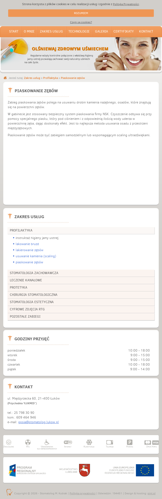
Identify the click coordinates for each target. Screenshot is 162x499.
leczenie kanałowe (26, 280)
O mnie (29, 31)
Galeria (101, 31)
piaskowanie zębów (29, 262)
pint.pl (151, 493)
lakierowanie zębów (29, 250)
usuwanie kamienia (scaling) (36, 256)
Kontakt (146, 31)
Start (13, 31)
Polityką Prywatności (126, 4)
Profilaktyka (50, 78)
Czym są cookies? (81, 22)
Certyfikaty (123, 31)
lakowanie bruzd (27, 244)
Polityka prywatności (82, 493)
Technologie (79, 31)
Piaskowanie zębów (73, 78)
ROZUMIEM (81, 13)
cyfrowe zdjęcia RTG (27, 309)
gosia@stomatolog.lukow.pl (38, 422)
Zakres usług (51, 31)
